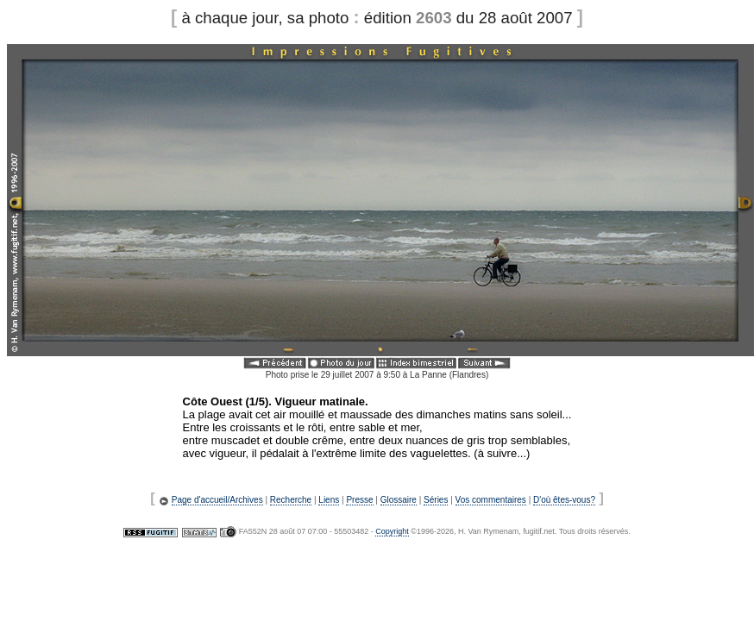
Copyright (392, 531)
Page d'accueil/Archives (217, 500)
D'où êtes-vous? (564, 500)
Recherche (290, 500)
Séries (436, 500)
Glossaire (398, 500)
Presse (359, 500)
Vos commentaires (491, 500)
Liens (328, 500)
